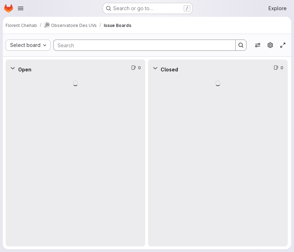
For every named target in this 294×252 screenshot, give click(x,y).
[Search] (141, 45)
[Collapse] (12, 68)
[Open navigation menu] (20, 8)
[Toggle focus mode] (282, 45)
